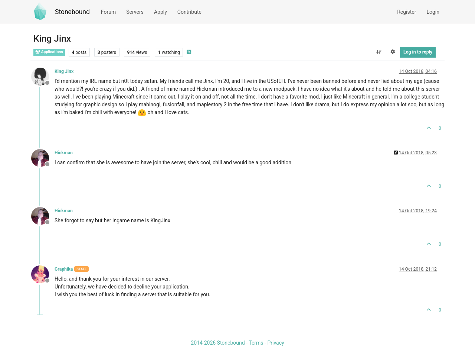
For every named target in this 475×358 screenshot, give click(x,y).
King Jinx (64, 71)
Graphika (64, 269)
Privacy (275, 343)
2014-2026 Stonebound (218, 343)
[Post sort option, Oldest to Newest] (379, 52)
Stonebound (72, 12)
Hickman (64, 152)
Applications (49, 51)
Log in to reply (417, 52)
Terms (256, 343)
